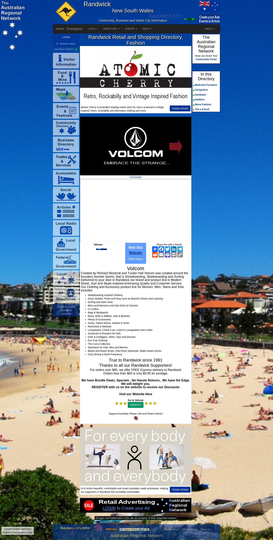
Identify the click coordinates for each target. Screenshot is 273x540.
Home (60, 29)
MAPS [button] (147, 28)
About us (205, 529)
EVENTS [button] (131, 28)
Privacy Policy (189, 529)
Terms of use (172, 529)
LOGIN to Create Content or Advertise (66, 310)
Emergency (75, 29)
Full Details (136, 177)
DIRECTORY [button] (111, 28)
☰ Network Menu (66, 43)
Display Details (180, 108)
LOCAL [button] (93, 28)
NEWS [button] (210, 28)
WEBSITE (135, 405)
